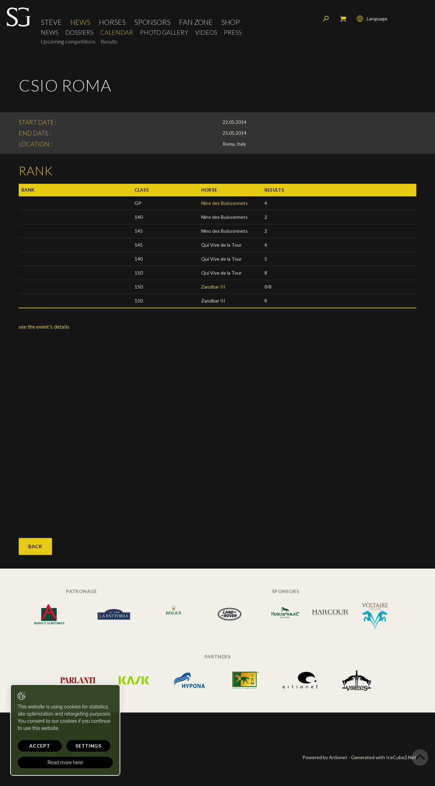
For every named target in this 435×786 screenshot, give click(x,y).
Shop (230, 22)
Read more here (65, 762)
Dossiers (79, 32)
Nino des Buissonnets (224, 203)
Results (109, 41)
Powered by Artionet (324, 757)
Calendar (116, 32)
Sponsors (152, 22)
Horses (112, 22)
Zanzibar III (213, 287)
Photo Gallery (164, 32)
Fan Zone (196, 22)
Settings (88, 746)
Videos (206, 32)
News (80, 22)
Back (35, 546)
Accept (39, 746)
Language (371, 18)
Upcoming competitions (68, 41)
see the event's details (44, 326)
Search (326, 18)
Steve (51, 22)
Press (233, 32)
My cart (343, 18)
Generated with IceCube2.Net (383, 757)
